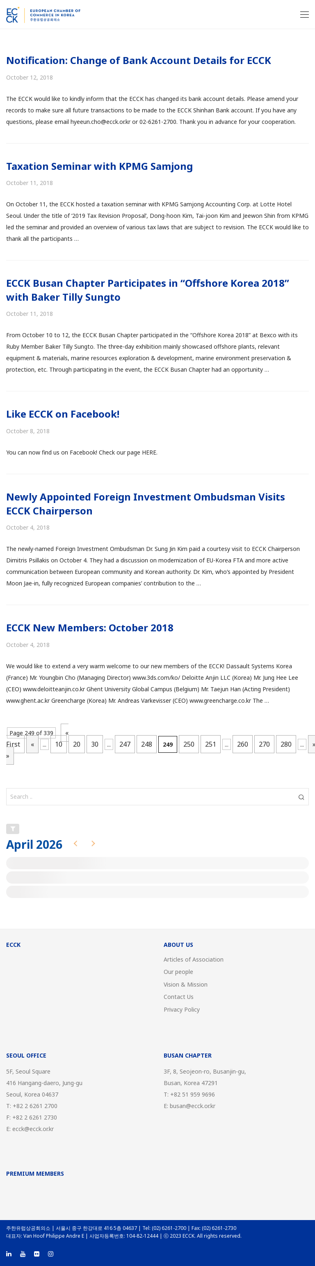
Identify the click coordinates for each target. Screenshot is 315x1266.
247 (124, 744)
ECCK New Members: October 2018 (89, 627)
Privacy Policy (182, 1009)
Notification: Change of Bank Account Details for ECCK (138, 60)
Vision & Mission (186, 984)
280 (286, 744)
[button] (301, 796)
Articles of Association (194, 959)
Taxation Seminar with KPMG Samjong (99, 166)
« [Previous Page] (32, 744)
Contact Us (179, 997)
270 (264, 744)
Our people (178, 972)
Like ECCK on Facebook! (62, 413)
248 (146, 744)
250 (188, 744)
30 (94, 744)
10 (58, 744)
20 (76, 744)
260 (242, 744)
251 (210, 744)
